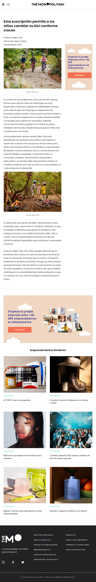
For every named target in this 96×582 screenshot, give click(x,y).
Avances (45, 554)
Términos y (77, 545)
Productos (46, 545)
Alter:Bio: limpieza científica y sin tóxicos (68, 511)
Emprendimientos (42, 549)
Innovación (46, 559)
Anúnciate (71, 535)
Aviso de (75, 549)
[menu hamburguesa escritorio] (3, 5)
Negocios (43, 535)
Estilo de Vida (9, 395)
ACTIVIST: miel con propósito (17, 400)
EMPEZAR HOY (79, 75)
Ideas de (42, 540)
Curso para (77, 540)
